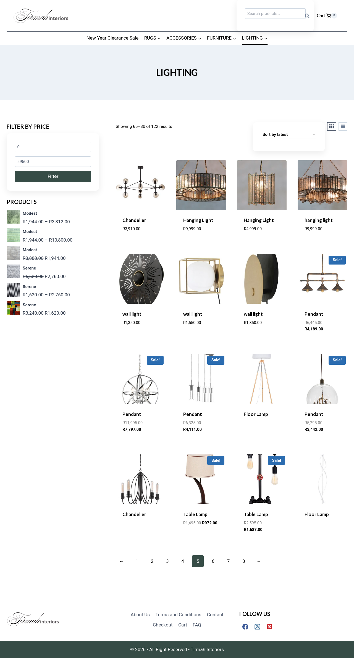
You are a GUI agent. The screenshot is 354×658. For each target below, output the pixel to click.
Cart (182, 625)
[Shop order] (288, 135)
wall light (131, 314)
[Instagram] (257, 627)
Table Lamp (195, 514)
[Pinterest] (270, 627)
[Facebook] (245, 627)
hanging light (319, 220)
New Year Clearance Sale (112, 38)
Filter (53, 176)
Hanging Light (198, 220)
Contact (215, 614)
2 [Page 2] (152, 561)
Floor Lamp (256, 414)
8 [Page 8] (243, 561)
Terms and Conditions (178, 614)
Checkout (163, 625)
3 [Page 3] (167, 561)
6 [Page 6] (213, 561)
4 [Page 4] (182, 561)
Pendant (314, 314)
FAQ (197, 625)
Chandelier (134, 220)
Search (308, 15)
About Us (140, 614)
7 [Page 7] (228, 561)
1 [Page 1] (136, 561)
